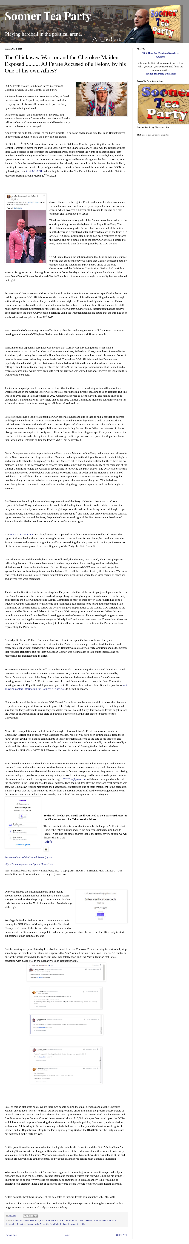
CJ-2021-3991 (34, 171)
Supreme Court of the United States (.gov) (28, 857)
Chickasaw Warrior (49, 1220)
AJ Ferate (17, 1220)
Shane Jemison (68, 1224)
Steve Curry (82, 1224)
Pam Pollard (55, 1224)
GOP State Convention (82, 1220)
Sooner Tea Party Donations (161, 73)
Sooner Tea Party (48, 15)
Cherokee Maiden (31, 1220)
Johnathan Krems (25, 1224)
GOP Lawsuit (65, 1220)
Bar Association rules (22, 534)
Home (67, 1235)
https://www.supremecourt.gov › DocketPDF (29, 863)
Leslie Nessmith (41, 1224)
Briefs (48, 841)
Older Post (121, 1235)
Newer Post (11, 1235)
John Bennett (100, 1220)
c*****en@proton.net (74, 779)
